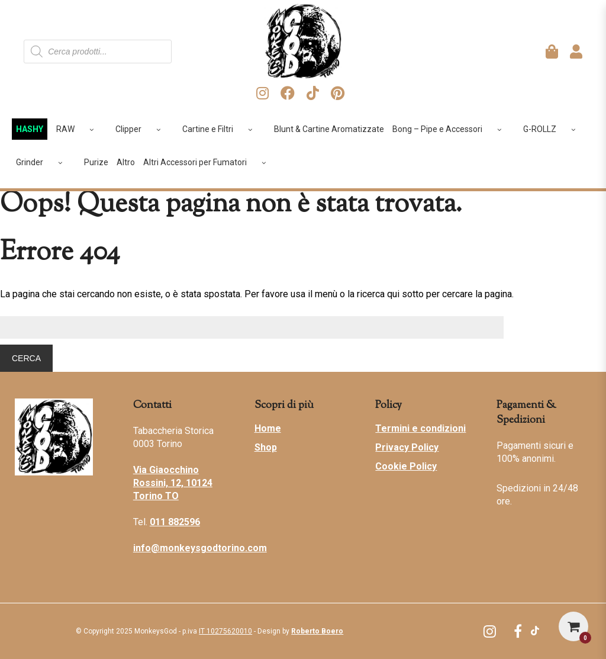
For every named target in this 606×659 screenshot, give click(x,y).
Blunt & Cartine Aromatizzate (329, 129)
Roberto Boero (317, 631)
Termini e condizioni (420, 428)
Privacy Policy (407, 447)
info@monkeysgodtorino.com (200, 548)
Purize (96, 162)
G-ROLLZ (553, 129)
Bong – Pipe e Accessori (451, 129)
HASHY (29, 129)
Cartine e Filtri (221, 129)
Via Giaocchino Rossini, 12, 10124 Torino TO (172, 483)
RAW (79, 129)
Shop (265, 447)
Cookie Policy (406, 466)
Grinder (43, 162)
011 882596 (175, 522)
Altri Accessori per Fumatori (209, 162)
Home (267, 428)
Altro (126, 162)
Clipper (142, 129)
